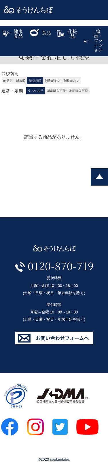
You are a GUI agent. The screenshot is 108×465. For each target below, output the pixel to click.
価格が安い (52, 80)
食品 (40, 32)
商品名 (8, 80)
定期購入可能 (78, 90)
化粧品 (67, 33)
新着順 (20, 80)
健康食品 (13, 33)
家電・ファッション (93, 40)
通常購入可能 (56, 90)
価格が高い (71, 80)
